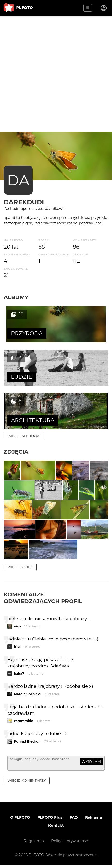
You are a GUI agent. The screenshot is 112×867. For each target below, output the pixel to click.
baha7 (19, 673)
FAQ (74, 819)
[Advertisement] (56, 74)
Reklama (93, 819)
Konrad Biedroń (27, 741)
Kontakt (56, 827)
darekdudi (24, 202)
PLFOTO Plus (49, 819)
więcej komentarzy (27, 782)
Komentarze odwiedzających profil (43, 598)
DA (18, 180)
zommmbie (23, 721)
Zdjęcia (16, 451)
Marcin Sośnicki (27, 694)
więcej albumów (24, 436)
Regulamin (34, 843)
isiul (17, 647)
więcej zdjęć (20, 567)
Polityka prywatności (69, 843)
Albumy (16, 297)
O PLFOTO (20, 819)
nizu (17, 626)
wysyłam (91, 761)
